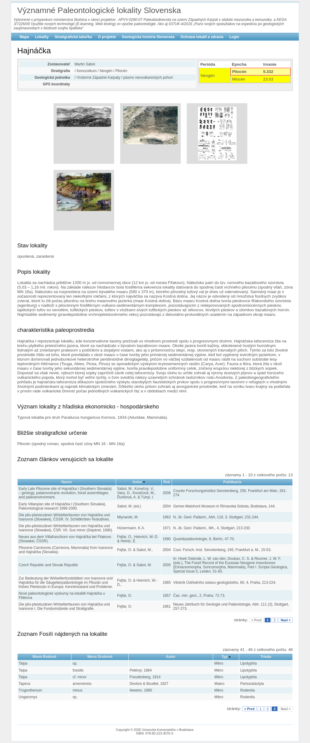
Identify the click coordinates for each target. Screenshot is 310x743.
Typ (224, 657)
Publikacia (232, 482)
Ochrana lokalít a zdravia (201, 37)
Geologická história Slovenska (148, 37)
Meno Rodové (44, 657)
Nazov (66, 482)
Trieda (265, 657)
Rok (166, 482)
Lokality (41, 37)
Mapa (24, 37)
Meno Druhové (99, 657)
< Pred (256, 620)
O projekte (107, 37)
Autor (137, 482)
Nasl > (286, 620)
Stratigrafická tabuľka (73, 37)
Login (234, 37)
